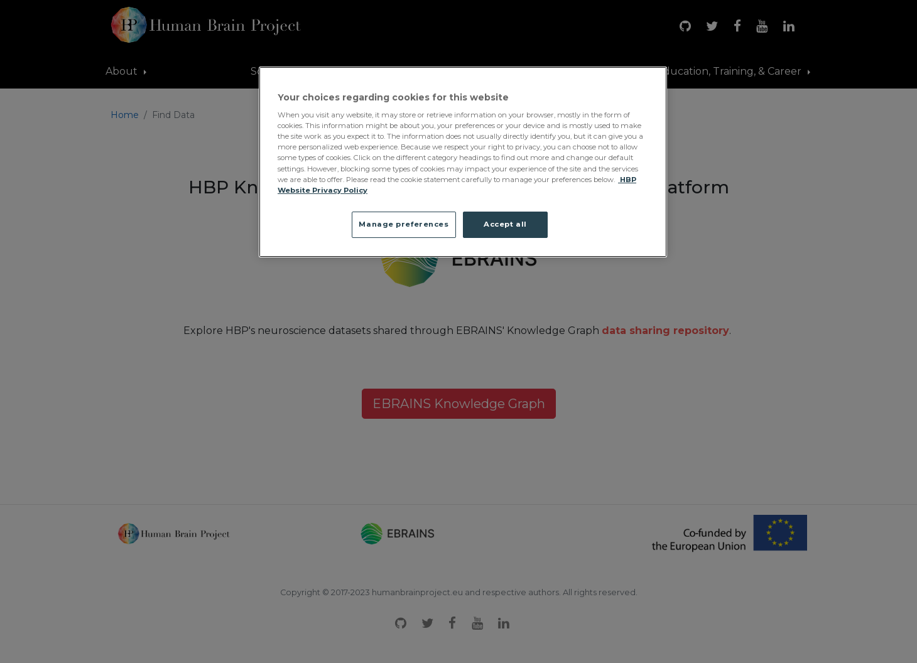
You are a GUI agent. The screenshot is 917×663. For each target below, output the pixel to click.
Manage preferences (403, 224)
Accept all (505, 224)
